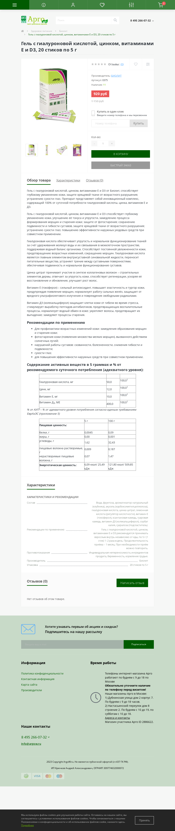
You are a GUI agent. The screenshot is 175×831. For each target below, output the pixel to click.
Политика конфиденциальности (42, 673)
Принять (144, 820)
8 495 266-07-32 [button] (35, 737)
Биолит (63, 31)
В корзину (120, 154)
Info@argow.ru (31, 744)
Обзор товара (39, 180)
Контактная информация (37, 679)
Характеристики (68, 180)
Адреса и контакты (117, 718)
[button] (73, 5)
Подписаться (138, 644)
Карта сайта (29, 684)
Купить (138, 123)
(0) (122, 64)
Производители (31, 690)
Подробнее (27, 825)
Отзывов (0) (94, 180)
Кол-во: (96, 137)
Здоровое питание (41, 31)
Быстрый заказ (120, 165)
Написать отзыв (132, 583)
